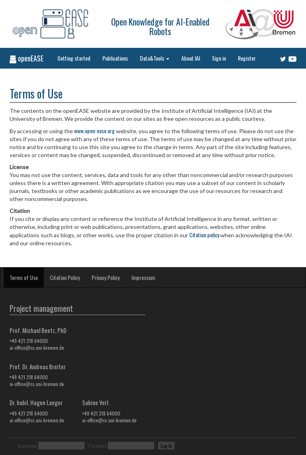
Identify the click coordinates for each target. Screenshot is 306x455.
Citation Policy (65, 277)
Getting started (73, 58)
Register (247, 58)
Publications (115, 58)
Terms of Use (24, 277)
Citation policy (204, 234)
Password (97, 445)
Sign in (219, 58)
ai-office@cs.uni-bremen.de (37, 347)
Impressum (143, 277)
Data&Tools (154, 58)
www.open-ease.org (94, 130)
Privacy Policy (106, 277)
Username (27, 445)
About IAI (190, 58)
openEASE (26, 58)
